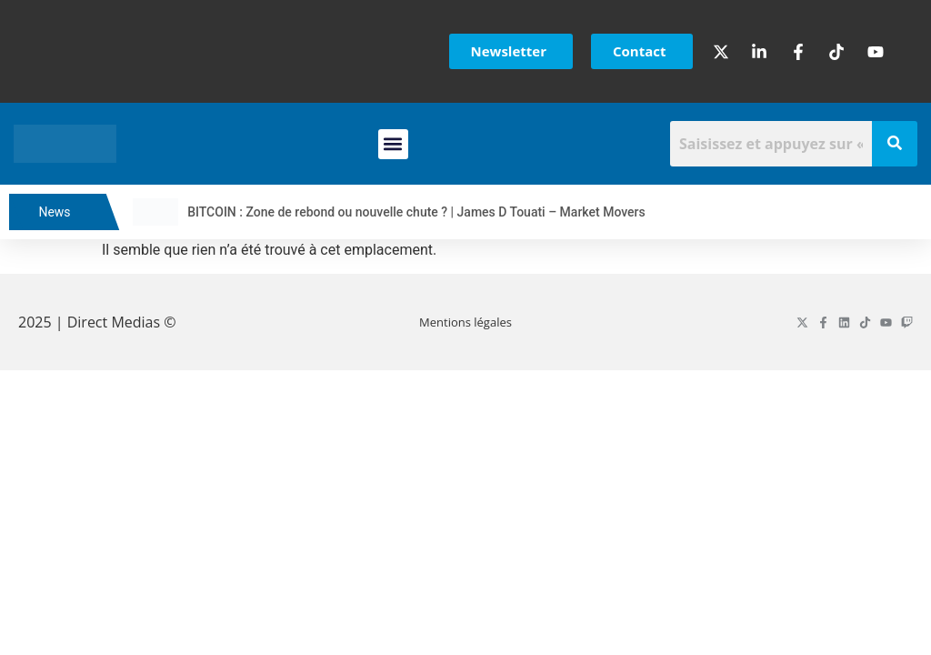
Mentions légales (465, 322)
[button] (393, 144)
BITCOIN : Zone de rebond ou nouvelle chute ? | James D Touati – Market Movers (429, 212)
